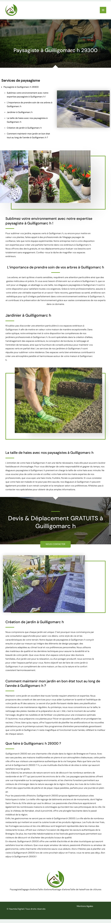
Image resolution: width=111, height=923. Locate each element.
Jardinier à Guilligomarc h (19, 112)
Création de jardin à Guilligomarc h (24, 128)
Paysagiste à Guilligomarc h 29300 (21, 87)
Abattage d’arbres (73, 890)
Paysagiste (16, 890)
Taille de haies (93, 890)
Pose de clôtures (55, 895)
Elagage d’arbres (34, 890)
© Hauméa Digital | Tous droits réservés (26, 912)
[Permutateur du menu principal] (103, 10)
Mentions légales (85, 910)
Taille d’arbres (53, 890)
